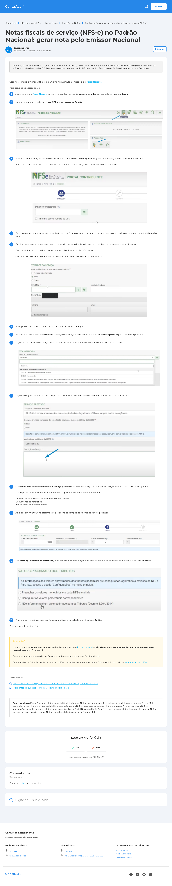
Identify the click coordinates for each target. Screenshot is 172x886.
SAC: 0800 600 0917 (122, 850)
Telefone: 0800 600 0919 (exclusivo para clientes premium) (85, 856)
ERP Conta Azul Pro (31, 23)
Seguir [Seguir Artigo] (160, 49)
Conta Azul (11, 23)
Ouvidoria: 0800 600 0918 (124, 854)
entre (22, 783)
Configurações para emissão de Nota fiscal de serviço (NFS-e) (116, 23)
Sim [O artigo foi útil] (77, 747)
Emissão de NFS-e (71, 23)
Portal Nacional (94, 82)
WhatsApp (13, 851)
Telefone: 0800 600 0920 (18, 856)
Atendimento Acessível (124, 858)
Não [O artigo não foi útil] (98, 747)
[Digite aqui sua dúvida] (86, 799)
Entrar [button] (158, 6)
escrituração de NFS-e (136, 662)
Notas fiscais (51, 23)
